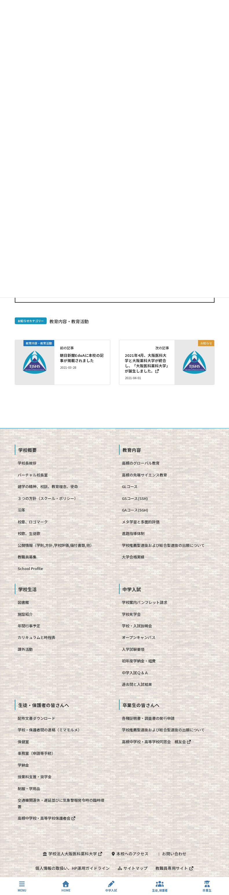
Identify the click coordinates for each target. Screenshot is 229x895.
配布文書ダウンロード (36, 718)
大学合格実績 (133, 557)
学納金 (23, 765)
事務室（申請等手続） (36, 753)
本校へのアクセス (130, 853)
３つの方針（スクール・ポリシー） (48, 498)
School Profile (30, 568)
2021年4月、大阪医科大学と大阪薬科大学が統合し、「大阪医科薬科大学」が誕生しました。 (146, 363)
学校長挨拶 (27, 463)
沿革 (21, 510)
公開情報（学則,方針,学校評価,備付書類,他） (56, 545)
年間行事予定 (29, 626)
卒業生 (207, 886)
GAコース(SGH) (135, 510)
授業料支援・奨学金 (35, 776)
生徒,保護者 (160, 886)
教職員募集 (27, 557)
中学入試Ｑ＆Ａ (135, 672)
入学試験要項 (133, 649)
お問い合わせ (172, 853)
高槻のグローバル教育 (141, 463)
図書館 (23, 602)
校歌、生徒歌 (29, 533)
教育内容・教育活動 (69, 321)
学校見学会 (131, 614)
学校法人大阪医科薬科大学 (72, 853)
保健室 (23, 741)
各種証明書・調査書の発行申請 (148, 718)
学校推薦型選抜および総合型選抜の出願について (163, 545)
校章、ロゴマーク (33, 522)
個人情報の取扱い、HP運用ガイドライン (72, 868)
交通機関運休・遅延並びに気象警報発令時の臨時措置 (61, 803)
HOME (65, 886)
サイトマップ (133, 868)
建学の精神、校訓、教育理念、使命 (48, 486)
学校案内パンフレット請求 (144, 602)
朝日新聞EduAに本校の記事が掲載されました (82, 357)
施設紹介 (25, 614)
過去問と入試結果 (137, 684)
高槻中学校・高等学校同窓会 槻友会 (156, 741)
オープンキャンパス (138, 637)
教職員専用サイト (175, 868)
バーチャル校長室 (33, 475)
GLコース (130, 486)
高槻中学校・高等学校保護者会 (47, 818)
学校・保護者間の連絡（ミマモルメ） (50, 730)
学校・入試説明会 (137, 626)
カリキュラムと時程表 (36, 637)
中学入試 (111, 886)
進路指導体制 (133, 533)
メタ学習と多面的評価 (141, 522)
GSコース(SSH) (135, 498)
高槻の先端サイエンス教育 (144, 475)
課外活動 (25, 649)
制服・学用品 (29, 788)
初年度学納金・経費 (139, 661)
